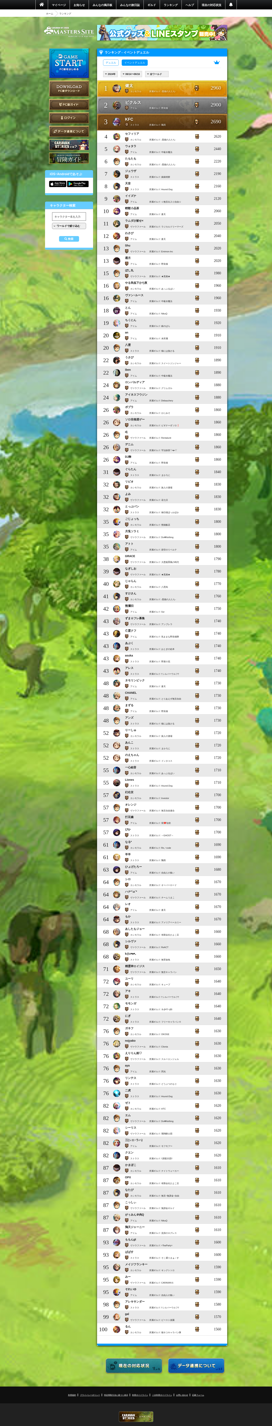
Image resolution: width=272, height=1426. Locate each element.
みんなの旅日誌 (130, 5)
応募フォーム (198, 1394)
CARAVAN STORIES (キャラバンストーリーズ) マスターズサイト (69, 32)
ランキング (171, 5)
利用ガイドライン (140, 1394)
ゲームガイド (69, 158)
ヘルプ (190, 5)
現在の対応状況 (211, 5)
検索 (70, 238)
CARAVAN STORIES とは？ (69, 144)
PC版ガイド (69, 104)
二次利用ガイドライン (162, 1394)
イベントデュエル (134, 62)
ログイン (69, 117)
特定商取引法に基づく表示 (116, 1394)
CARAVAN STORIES (136, 1416)
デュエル (111, 62)
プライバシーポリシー (90, 1394)
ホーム (49, 13)
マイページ (59, 5)
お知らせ (79, 5)
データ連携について (69, 131)
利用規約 (72, 1394)
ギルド (152, 5)
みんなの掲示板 (102, 5)
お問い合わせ (182, 1394)
